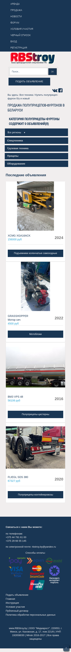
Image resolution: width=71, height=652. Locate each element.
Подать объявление (29, 81)
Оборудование (16, 163)
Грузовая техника (17, 148)
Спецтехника (15, 140)
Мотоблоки (35, 334)
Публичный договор (17, 610)
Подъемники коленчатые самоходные (35, 253)
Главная (10, 598)
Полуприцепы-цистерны (35, 414)
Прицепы (12, 155)
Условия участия (15, 606)
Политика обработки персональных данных (30, 614)
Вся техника (26, 94)
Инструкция (12, 602)
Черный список (20, 35)
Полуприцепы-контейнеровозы (35, 494)
